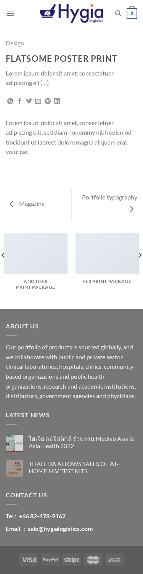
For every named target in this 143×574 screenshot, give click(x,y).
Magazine (27, 203)
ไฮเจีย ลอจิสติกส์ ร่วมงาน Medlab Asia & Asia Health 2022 (81, 442)
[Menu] (10, 13)
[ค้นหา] (118, 13)
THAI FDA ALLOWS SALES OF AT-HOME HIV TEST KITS (74, 467)
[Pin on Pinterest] (48, 101)
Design (15, 43)
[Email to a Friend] (38, 101)
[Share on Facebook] (20, 101)
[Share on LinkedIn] (57, 101)
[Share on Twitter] (29, 101)
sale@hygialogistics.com (60, 528)
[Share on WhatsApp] (10, 101)
